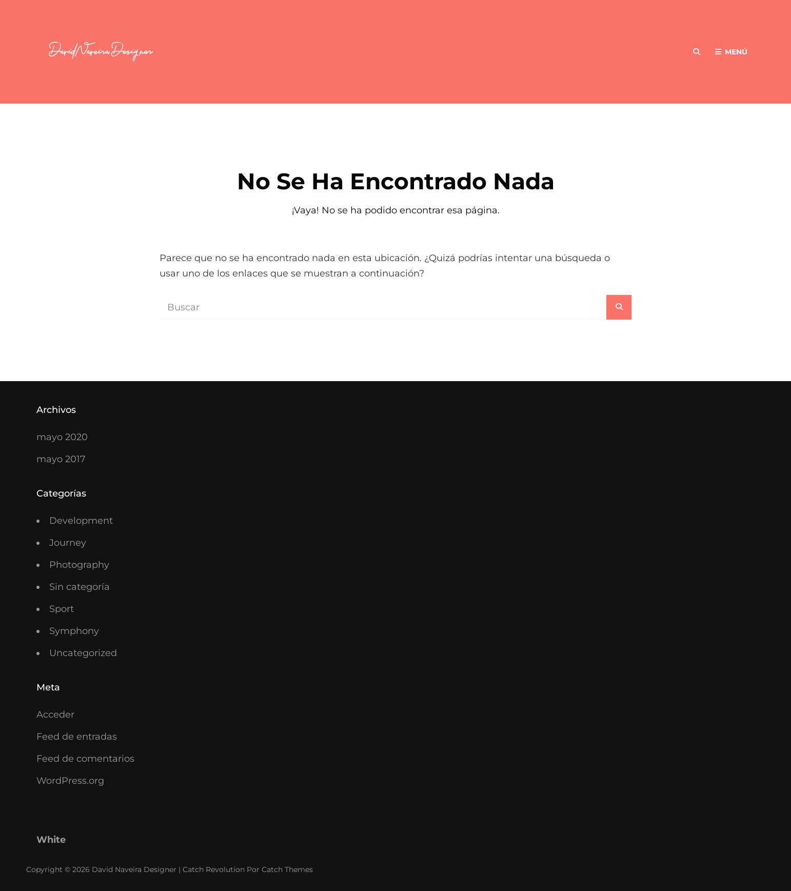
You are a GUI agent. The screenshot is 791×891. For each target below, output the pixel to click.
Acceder (55, 714)
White (51, 839)
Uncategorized (83, 653)
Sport (61, 609)
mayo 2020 (62, 437)
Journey (67, 542)
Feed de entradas (76, 736)
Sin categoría (79, 586)
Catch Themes (287, 869)
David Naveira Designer (134, 869)
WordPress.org (70, 780)
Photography (79, 564)
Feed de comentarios (85, 758)
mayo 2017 (61, 459)
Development (81, 520)
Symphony (74, 631)
